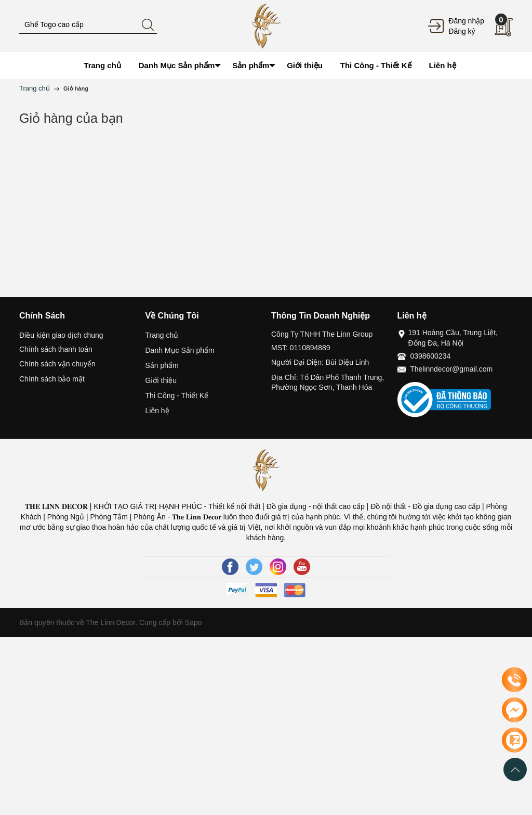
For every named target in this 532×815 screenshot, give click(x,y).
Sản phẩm (162, 365)
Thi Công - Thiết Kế (177, 395)
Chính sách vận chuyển (57, 364)
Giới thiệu (161, 380)
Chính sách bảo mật (52, 379)
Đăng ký (461, 31)
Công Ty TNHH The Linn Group (322, 334)
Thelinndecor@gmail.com (451, 369)
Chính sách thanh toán (55, 349)
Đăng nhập (466, 21)
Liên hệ (157, 410)
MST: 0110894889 (300, 347)
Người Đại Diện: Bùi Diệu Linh (320, 362)
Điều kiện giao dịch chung (61, 335)
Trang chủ (162, 335)
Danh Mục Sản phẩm (180, 350)
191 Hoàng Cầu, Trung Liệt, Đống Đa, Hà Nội (453, 337)
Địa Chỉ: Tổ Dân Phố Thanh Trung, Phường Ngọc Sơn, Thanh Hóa (327, 382)
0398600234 (430, 356)
